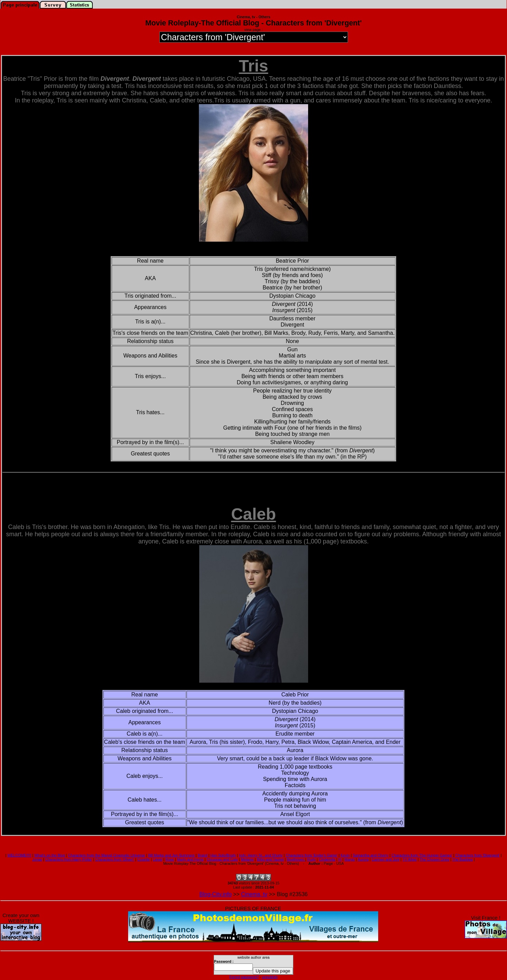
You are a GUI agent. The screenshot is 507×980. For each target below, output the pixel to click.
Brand (202, 855)
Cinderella (327, 859)
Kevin (345, 855)
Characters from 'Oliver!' (114, 859)
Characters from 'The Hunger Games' (422, 855)
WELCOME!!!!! (19, 855)
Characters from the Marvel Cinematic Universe (106, 855)
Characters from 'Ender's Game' (312, 855)
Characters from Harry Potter (68, 859)
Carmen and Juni (385, 859)
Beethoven (296, 859)
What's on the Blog (49, 855)
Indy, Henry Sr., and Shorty (261, 855)
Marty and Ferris (190, 859)
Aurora (363, 859)
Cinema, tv (254, 894)
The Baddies (462, 859)
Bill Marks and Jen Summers (171, 855)
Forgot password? (244, 977)
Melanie (247, 859)
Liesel (157, 859)
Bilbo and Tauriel (270, 859)
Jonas (37, 859)
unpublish (270, 977)
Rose (170, 859)
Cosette (143, 859)
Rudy (311, 859)
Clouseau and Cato (222, 859)
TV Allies (409, 859)
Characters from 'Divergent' (477, 855)
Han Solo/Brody (223, 855)
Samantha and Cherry (370, 855)
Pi (339, 859)
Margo (350, 859)
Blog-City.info (215, 894)
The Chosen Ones (434, 859)
